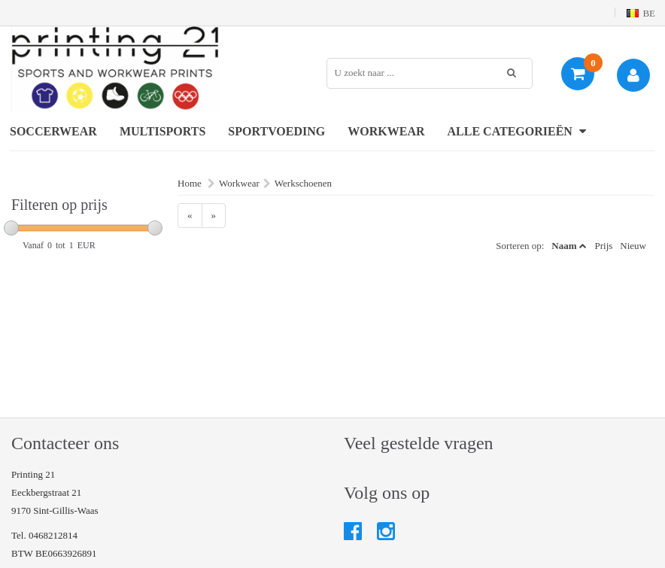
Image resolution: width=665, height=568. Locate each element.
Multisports (162, 131)
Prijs (603, 245)
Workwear (386, 131)
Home (190, 183)
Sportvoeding (276, 131)
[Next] (214, 215)
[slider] (11, 227)
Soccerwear (53, 131)
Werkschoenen (303, 183)
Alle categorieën (517, 131)
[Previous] (190, 215)
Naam (563, 245)
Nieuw (633, 245)
